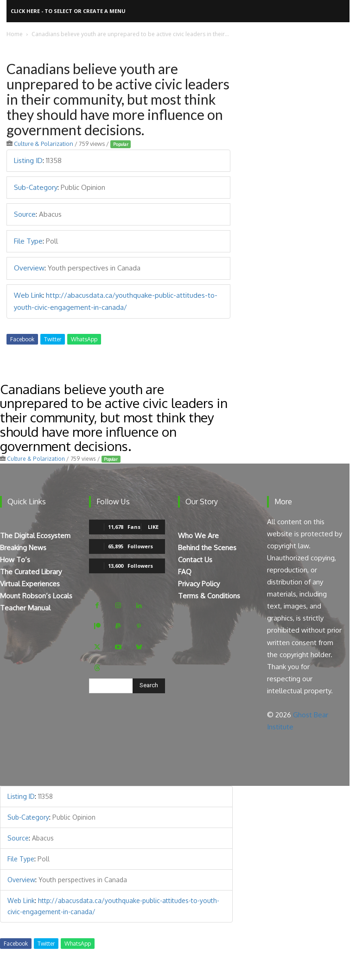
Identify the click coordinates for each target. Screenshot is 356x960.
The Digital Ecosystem (35, 535)
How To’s (15, 559)
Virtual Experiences (30, 583)
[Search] (149, 685)
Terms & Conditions (209, 595)
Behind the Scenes (207, 547)
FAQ (184, 571)
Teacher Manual (25, 607)
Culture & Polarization (43, 143)
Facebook (22, 339)
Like (153, 526)
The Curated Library (31, 571)
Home (14, 34)
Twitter (52, 339)
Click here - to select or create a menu (68, 10)
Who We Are (198, 535)
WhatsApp (84, 339)
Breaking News (23, 547)
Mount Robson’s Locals (36, 595)
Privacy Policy (199, 583)
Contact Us (195, 559)
